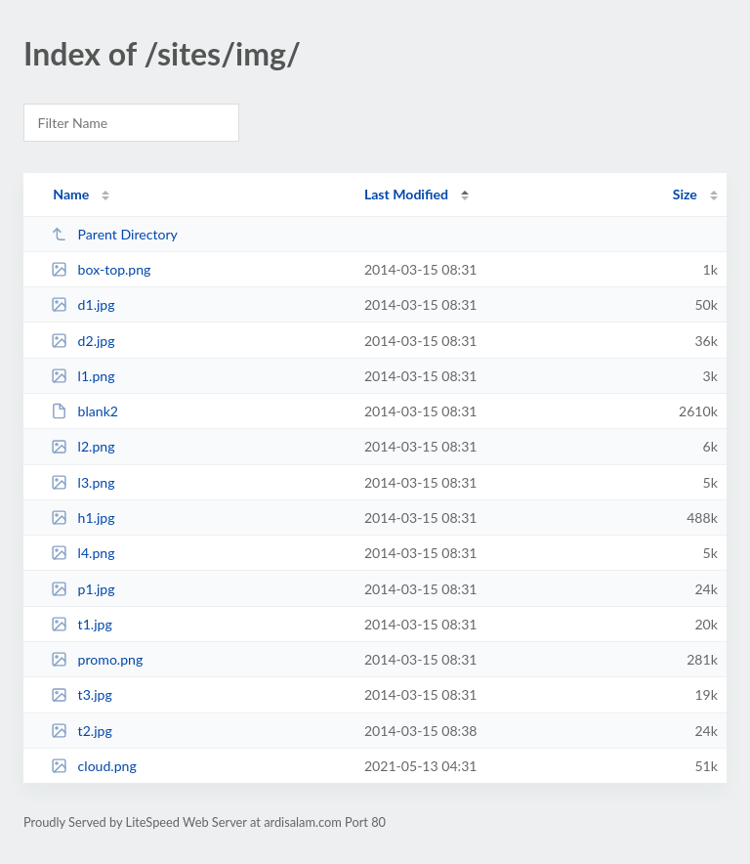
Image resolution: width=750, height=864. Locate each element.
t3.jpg (81, 694)
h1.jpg (82, 517)
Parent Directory (114, 234)
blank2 (84, 411)
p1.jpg (82, 589)
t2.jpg (81, 730)
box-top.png (100, 269)
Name (71, 194)
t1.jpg (81, 624)
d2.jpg (82, 340)
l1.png (82, 375)
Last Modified (406, 194)
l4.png (82, 552)
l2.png (82, 446)
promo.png (97, 659)
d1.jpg (82, 304)
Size (685, 194)
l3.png (82, 482)
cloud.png (94, 765)
